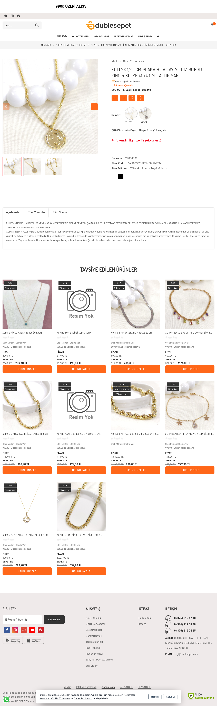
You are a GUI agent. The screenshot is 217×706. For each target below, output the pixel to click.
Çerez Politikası (94, 630)
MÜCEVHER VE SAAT (123, 36)
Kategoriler (80, 36)
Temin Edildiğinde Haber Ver (123, 98)
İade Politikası (93, 647)
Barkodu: (117, 158)
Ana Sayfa (62, 36)
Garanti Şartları (94, 636)
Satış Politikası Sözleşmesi (99, 659)
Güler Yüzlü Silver (133, 61)
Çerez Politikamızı (83, 698)
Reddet (155, 697)
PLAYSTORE (144, 687)
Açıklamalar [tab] (13, 212)
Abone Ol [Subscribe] (54, 619)
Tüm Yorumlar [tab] (36, 212)
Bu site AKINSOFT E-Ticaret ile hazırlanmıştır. (29, 701)
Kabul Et (170, 697)
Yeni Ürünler (92, 665)
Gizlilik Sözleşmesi (95, 624)
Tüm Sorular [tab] (60, 212)
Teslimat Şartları (94, 642)
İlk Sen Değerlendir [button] (122, 85)
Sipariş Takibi (108, 687)
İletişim (142, 624)
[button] (94, 106)
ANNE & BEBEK (145, 36)
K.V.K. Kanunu (93, 618)
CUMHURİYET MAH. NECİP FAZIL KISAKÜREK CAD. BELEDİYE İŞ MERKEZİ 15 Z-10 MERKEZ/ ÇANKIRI (189, 643)
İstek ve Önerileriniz (86, 687)
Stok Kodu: (118, 163)
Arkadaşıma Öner (140, 98)
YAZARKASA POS (101, 36)
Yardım (67, 687)
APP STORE (126, 687)
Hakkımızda (145, 618)
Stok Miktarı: (119, 168)
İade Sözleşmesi (94, 654)
